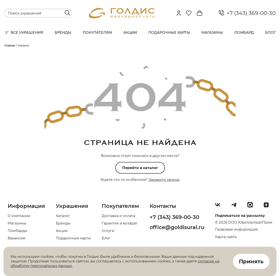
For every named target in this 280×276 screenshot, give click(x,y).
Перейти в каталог (140, 168)
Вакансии (16, 238)
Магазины (212, 32)
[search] (67, 12)
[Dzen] (268, 206)
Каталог (63, 216)
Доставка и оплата (118, 216)
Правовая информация (236, 229)
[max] (251, 206)
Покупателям (97, 32)
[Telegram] (235, 206)
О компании (19, 216)
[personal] (179, 13)
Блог (270, 32)
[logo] (121, 17)
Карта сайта (225, 237)
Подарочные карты (169, 32)
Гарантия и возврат (120, 223)
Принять (251, 261)
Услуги (108, 231)
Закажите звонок (164, 180)
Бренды (63, 32)
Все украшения (23, 32)
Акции (130, 32)
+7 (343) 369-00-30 (247, 13)
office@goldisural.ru (177, 227)
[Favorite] (188, 13)
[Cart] (199, 13)
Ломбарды (17, 231)
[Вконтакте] (219, 206)
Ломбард (244, 32)
